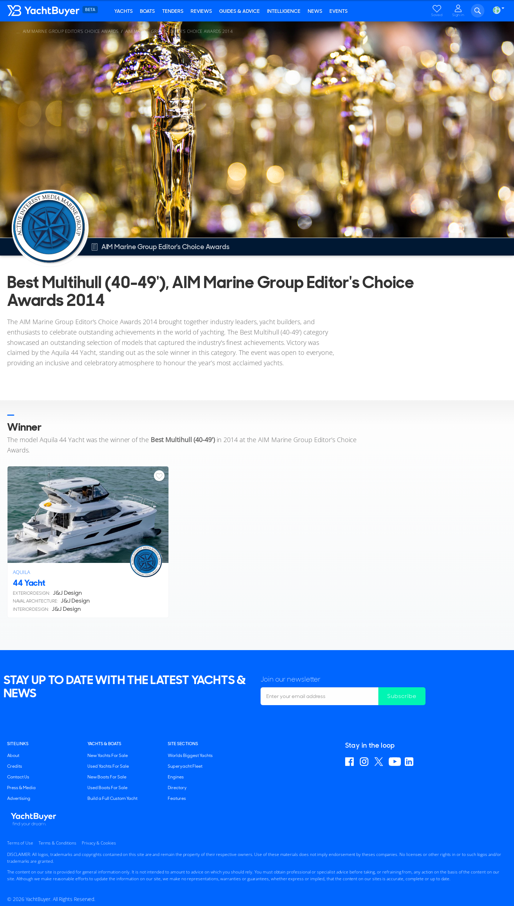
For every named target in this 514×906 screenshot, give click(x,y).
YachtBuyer (59, 10)
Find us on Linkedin (410, 761)
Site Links (18, 744)
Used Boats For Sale (107, 788)
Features (177, 798)
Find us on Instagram (365, 761)
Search (477, 11)
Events (338, 11)
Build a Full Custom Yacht (112, 798)
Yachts (123, 11)
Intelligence (284, 11)
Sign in (458, 15)
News (315, 11)
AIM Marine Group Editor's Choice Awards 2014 (179, 31)
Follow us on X (379, 761)
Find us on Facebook (350, 761)
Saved (437, 15)
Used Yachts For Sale (108, 766)
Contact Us (18, 777)
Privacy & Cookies (99, 843)
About (13, 755)
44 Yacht (29, 582)
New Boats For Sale (106, 777)
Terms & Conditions (57, 843)
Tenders (172, 11)
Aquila (21, 572)
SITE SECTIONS (183, 744)
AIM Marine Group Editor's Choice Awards (71, 31)
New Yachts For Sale (107, 755)
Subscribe (402, 696)
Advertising (18, 798)
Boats (147, 11)
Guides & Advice (239, 11)
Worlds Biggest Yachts (190, 755)
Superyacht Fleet (185, 766)
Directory (177, 788)
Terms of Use (20, 843)
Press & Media (21, 788)
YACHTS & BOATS (104, 744)
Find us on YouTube (395, 761)
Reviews (201, 11)
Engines (176, 777)
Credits (14, 766)
